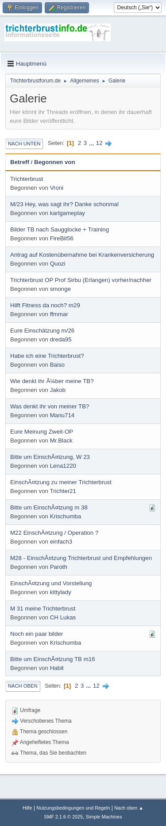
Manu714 (62, 415)
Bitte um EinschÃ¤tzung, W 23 (50, 457)
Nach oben (23, 686)
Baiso (57, 364)
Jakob (58, 390)
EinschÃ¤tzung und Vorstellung (51, 583)
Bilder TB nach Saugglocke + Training (59, 229)
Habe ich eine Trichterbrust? (47, 355)
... (92, 143)
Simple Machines (104, 816)
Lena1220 (63, 465)
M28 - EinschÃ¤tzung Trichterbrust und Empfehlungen (81, 558)
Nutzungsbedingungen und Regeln (73, 807)
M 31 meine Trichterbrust (42, 608)
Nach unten (24, 143)
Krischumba (65, 516)
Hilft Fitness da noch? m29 (45, 305)
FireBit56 (61, 238)
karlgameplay (67, 213)
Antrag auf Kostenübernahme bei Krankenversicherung (82, 254)
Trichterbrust (26, 179)
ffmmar (59, 314)
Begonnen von (54, 162)
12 (99, 143)
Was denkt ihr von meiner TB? (49, 406)
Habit (57, 668)
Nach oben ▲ (128, 807)
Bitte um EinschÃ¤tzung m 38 (49, 507)
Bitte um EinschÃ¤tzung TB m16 (52, 659)
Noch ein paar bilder (36, 633)
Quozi (58, 263)
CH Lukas (63, 617)
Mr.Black (61, 440)
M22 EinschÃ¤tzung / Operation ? (54, 532)
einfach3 (61, 541)
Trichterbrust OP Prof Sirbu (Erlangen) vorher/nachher (80, 280)
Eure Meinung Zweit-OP (41, 431)
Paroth (58, 567)
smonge (60, 289)
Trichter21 (63, 491)
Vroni (57, 187)
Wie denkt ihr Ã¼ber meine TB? (52, 381)
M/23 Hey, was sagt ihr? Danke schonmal (64, 204)
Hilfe (27, 807)
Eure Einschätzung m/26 (42, 330)
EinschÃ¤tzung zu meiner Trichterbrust (61, 482)
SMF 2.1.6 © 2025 (63, 816)
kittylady (60, 592)
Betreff (19, 162)
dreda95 (61, 339)
